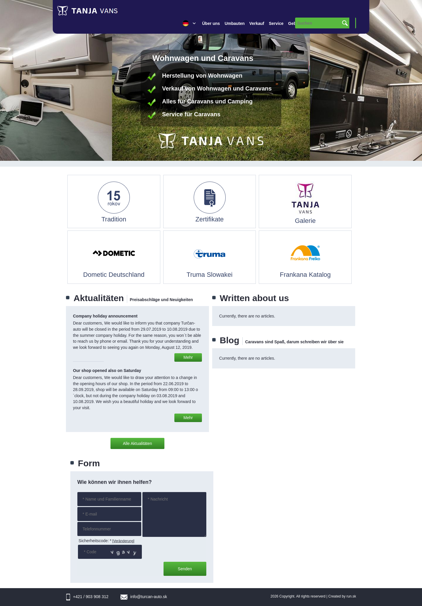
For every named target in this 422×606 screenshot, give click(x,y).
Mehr (188, 357)
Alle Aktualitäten (137, 443)
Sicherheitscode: (95, 540)
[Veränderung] (123, 541)
